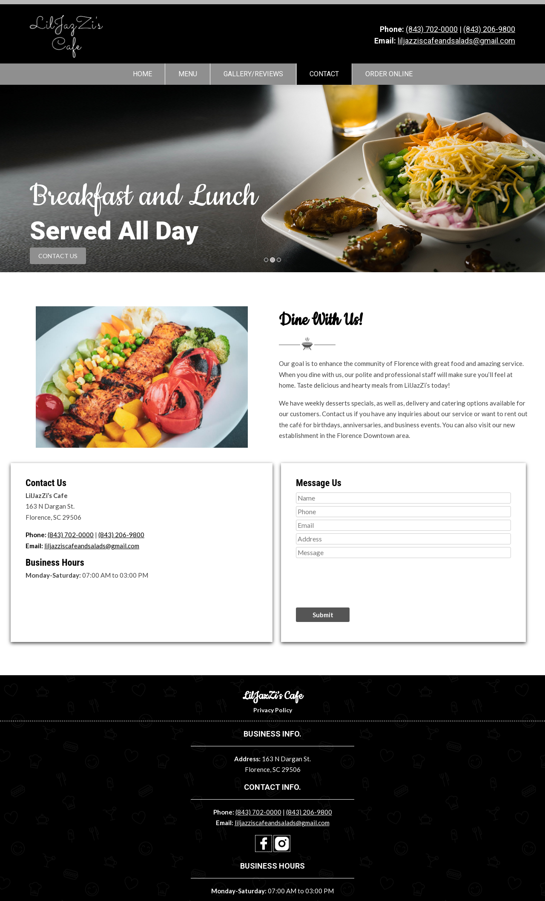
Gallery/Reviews (253, 74)
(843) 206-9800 (309, 812)
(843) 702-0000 (258, 812)
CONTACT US (57, 255)
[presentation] (360, 585)
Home (142, 74)
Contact (324, 74)
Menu (187, 74)
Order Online (389, 74)
